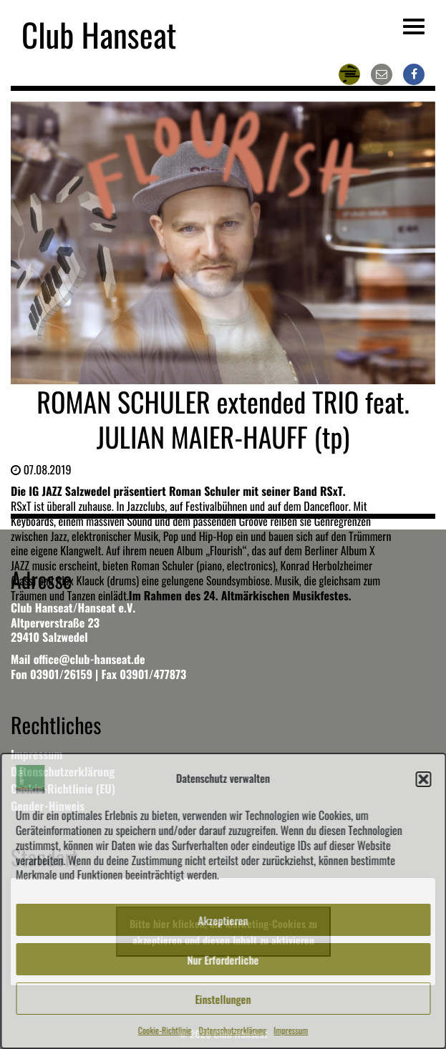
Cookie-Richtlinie (165, 1031)
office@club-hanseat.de (89, 659)
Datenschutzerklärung (233, 1031)
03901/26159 (61, 674)
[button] (423, 779)
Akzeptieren (223, 920)
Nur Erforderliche (223, 959)
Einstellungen (223, 999)
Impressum (290, 1031)
